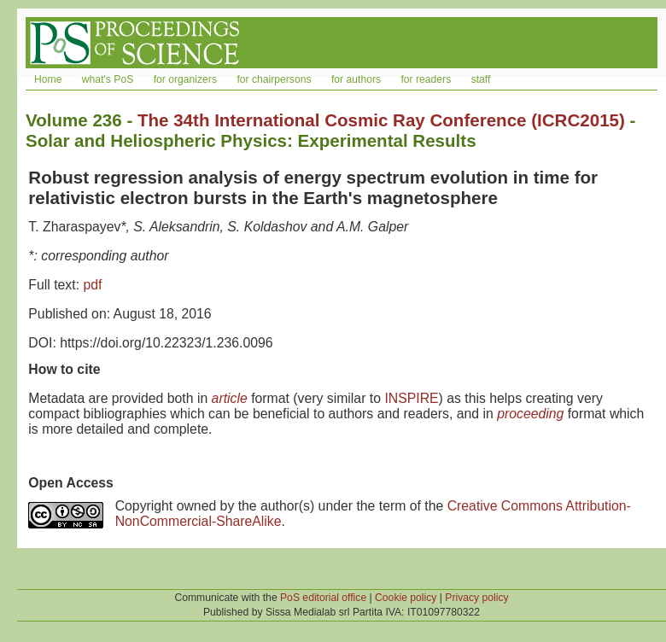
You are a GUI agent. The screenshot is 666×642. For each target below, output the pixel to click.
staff (481, 79)
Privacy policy (476, 598)
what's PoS (107, 79)
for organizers (185, 79)
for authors (356, 79)
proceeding (530, 413)
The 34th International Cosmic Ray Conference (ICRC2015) (381, 120)
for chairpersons (274, 79)
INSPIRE (411, 398)
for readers (425, 79)
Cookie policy (405, 598)
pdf (92, 284)
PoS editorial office (323, 598)
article (230, 398)
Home (47, 79)
